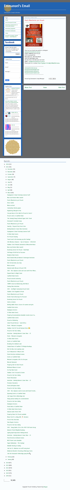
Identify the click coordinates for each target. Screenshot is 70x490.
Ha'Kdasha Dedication (10, 30)
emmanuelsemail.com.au (31, 68)
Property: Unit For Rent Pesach (15, 365)
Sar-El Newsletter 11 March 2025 (15, 351)
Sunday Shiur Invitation (13, 286)
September (11, 177)
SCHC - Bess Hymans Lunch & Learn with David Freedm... (21, 391)
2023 (7, 465)
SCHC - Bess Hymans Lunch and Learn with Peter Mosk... (21, 270)
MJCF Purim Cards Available (14, 440)
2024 (7, 463)
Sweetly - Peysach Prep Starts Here (16, 226)
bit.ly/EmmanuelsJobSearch (32, 71)
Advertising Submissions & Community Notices (11, 25)
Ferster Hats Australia (13, 419)
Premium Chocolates (12, 383)
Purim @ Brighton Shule (13, 385)
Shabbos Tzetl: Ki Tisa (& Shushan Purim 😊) (18, 328)
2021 (7, 470)
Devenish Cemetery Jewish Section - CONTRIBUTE (11, 36)
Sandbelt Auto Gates (12, 307)
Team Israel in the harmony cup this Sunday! (18, 239)
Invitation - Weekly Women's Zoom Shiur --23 (19, 380)
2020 (7, 473)
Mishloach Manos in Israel (14, 367)
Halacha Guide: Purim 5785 (14, 412)
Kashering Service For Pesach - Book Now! (18, 250)
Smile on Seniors (11, 302)
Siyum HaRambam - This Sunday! (15, 443)
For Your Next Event (12, 370)
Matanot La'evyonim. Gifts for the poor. (17, 359)
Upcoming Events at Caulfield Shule (16, 393)
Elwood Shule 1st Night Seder (14, 273)
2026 (7, 164)
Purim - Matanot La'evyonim (14, 325)
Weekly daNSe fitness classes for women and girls (20, 304)
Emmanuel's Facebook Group (14, 221)
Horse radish (10, 203)
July (9, 182)
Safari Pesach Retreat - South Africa (16, 323)
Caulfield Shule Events (13, 276)
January (10, 459)
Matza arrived (11, 205)
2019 (7, 476)
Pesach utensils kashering (14, 278)
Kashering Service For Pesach (14, 299)
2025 (7, 167)
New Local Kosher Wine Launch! (15, 197)
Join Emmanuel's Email (10, 22)
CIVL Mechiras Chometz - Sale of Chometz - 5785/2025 (21, 242)
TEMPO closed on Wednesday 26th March (18, 284)
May (9, 187)
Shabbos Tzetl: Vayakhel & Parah (15, 291)
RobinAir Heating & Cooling (14, 446)
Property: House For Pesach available (16, 414)
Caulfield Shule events (13, 318)
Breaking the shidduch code (14, 344)
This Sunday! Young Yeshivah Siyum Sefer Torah (19, 218)
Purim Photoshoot (12, 378)
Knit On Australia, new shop (14, 263)
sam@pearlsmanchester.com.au (36, 61)
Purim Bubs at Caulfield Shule (14, 406)
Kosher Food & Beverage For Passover (17, 297)
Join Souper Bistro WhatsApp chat (16, 396)
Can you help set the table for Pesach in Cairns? (19, 213)
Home (45, 87)
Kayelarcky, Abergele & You (14, 210)
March (9, 192)
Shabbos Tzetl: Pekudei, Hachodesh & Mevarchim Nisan (21, 244)
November (10, 172)
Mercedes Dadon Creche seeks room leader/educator (11, 102)
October (10, 174)
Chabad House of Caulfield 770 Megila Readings (19, 346)
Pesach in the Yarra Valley (14, 331)
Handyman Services (12, 310)
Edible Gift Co (14, 112)
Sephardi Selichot (15, 88)
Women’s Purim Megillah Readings (16, 430)
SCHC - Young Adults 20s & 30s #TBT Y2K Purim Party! (21, 427)
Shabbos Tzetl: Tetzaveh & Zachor (16, 372)
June (9, 185)
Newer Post (28, 87)
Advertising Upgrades (10, 28)
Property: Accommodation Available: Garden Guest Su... (21, 315)
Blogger (45, 487)
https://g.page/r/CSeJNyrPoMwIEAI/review (49, 63)
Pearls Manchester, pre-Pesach (15, 200)
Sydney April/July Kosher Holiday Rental (17, 432)
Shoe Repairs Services (12, 422)
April (9, 190)
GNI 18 (13, 125)
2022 (7, 468)
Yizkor (6, 33)
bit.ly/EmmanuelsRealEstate (32, 69)
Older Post (61, 87)
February (10, 457)
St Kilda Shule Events (12, 234)
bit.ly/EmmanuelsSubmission (32, 73)
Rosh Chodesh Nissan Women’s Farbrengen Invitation (20, 257)
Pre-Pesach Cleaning (12, 237)
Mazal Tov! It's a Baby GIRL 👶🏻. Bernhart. (18, 417)
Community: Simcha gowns (14, 208)
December (10, 169)
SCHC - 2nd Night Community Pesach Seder (18, 289)
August (10, 179)
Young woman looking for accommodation (18, 398)
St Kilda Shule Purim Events (14, 409)
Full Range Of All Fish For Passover (16, 252)
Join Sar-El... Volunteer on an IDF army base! (18, 448)
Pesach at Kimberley (12, 320)
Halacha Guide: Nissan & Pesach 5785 (16, 268)
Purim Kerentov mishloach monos (15, 354)
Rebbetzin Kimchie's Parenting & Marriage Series (19, 451)
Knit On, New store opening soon (15, 349)
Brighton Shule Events (13, 255)
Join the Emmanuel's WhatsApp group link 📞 (19, 453)
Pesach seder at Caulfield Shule (15, 216)
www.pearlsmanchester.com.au (32, 52)
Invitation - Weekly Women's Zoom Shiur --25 (19, 333)
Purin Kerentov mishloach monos (15, 438)
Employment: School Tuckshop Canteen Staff (18, 195)
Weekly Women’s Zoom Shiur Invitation (17, 229)
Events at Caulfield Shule (13, 341)
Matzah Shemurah (12, 362)
